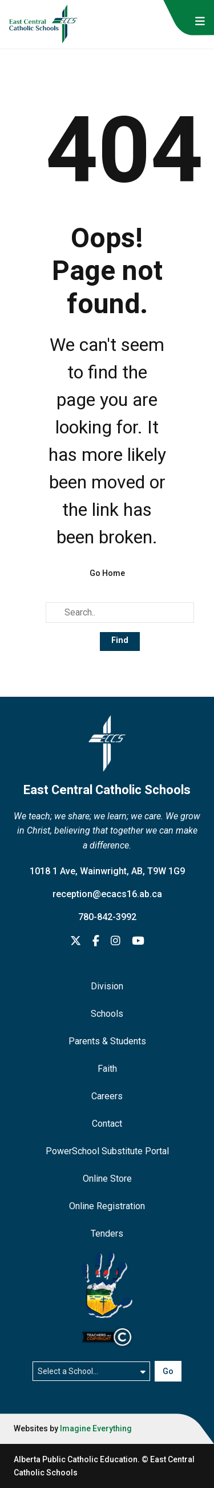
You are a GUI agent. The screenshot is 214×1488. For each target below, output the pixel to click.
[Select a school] (92, 1371)
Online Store (107, 1178)
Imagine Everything (96, 1428)
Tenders (107, 1233)
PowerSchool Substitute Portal (107, 1151)
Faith (107, 1068)
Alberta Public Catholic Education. (77, 1459)
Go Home (107, 573)
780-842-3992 (107, 916)
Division (107, 986)
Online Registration (107, 1206)
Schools (107, 1013)
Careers (107, 1096)
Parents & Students (107, 1041)
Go (168, 1371)
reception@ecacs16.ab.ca (107, 894)
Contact (107, 1123)
